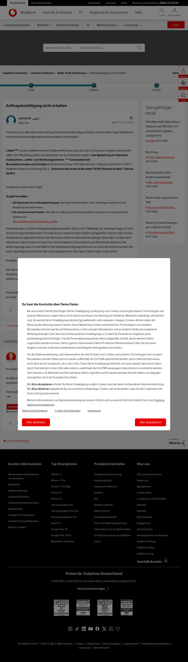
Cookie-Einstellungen (67, 410)
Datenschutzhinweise (35, 410)
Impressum (94, 410)
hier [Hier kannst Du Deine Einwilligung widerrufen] (81, 320)
